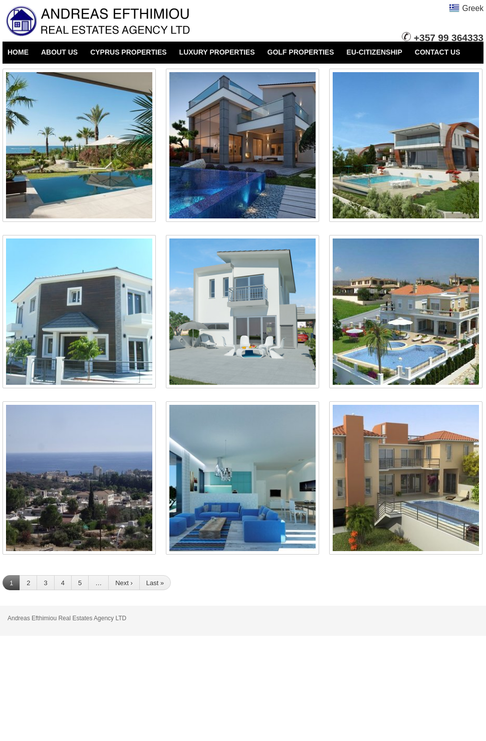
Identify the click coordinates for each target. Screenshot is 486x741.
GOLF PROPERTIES (301, 52)
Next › (124, 583)
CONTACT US (437, 52)
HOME (18, 52)
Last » (155, 583)
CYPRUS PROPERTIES (128, 52)
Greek (465, 8)
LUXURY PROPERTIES (217, 52)
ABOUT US (59, 52)
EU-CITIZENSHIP (374, 52)
